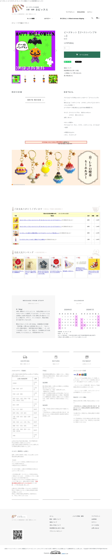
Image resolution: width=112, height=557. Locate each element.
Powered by (56, 552)
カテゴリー (47, 18)
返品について (67, 68)
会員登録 (94, 519)
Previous (14, 50)
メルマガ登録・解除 (78, 516)
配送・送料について (55, 519)
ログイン (89, 12)
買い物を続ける (68, 75)
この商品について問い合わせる (72, 73)
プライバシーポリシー (56, 531)
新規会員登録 (81, 12)
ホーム (13, 23)
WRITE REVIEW (34, 100)
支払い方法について (55, 525)
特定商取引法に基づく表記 (71, 70)
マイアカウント (70, 12)
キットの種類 (31, 18)
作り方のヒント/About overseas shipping (72, 18)
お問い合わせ (95, 528)
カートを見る (95, 525)
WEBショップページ (71, 337)
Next (56, 50)
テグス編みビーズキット (23, 23)
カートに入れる (82, 54)
